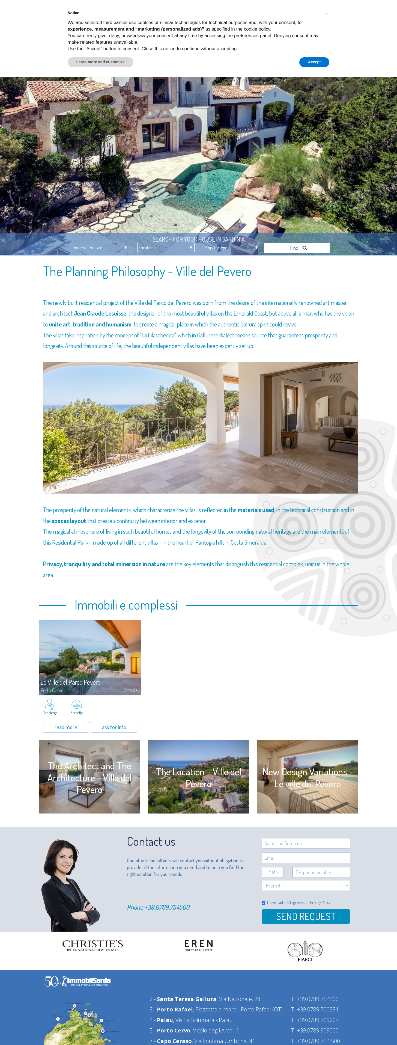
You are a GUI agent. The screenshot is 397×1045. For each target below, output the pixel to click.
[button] (327, 13)
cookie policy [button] (257, 29)
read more (66, 724)
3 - (171, 1007)
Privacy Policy (320, 900)
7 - (171, 1038)
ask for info (114, 724)
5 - (170, 1028)
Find (299, 245)
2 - (183, 996)
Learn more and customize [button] (100, 62)
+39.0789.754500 (166, 904)
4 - (161, 1017)
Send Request (306, 913)
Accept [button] (314, 62)
